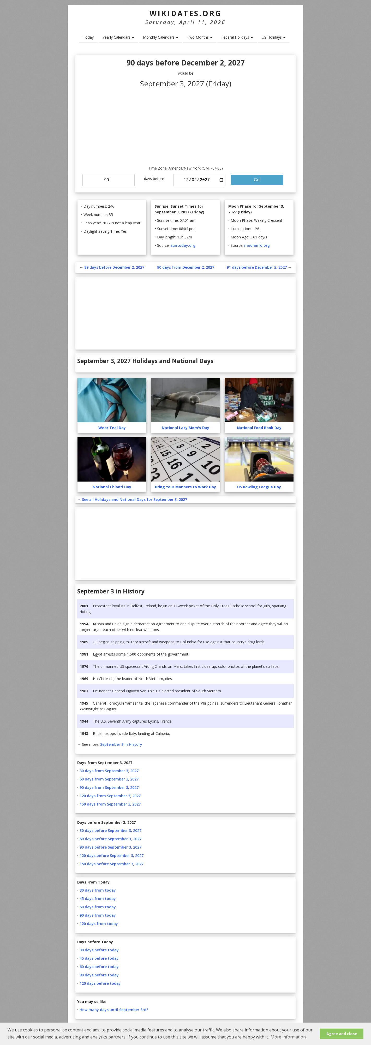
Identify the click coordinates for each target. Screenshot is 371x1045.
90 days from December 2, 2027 (185, 267)
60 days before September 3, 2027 (110, 838)
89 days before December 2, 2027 (114, 267)
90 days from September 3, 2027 (109, 787)
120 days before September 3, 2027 (111, 855)
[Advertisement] (185, 126)
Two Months (199, 37)
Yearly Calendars (118, 37)
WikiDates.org (185, 13)
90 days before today (99, 974)
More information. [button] (289, 1037)
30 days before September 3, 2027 (110, 830)
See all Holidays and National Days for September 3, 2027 (134, 499)
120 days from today (99, 923)
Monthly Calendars (160, 37)
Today (88, 37)
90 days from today (98, 915)
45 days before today (99, 958)
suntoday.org (183, 245)
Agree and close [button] (341, 1033)
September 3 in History (121, 744)
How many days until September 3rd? (114, 1009)
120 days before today (100, 983)
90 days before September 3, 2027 (110, 847)
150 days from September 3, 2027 (110, 804)
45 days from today (98, 898)
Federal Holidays (237, 37)
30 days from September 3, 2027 (109, 770)
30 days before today (99, 949)
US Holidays (273, 37)
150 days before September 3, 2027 (111, 863)
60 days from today (98, 906)
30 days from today (98, 890)
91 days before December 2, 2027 (257, 267)
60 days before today (99, 966)
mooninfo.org (257, 245)
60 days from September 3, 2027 (109, 779)
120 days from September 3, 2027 (110, 795)
